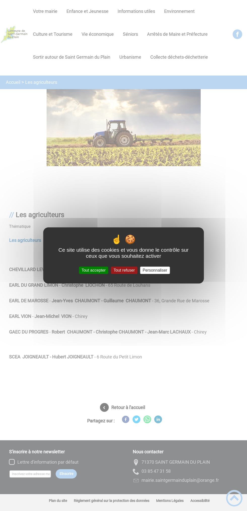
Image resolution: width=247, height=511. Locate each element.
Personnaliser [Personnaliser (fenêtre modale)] (155, 270)
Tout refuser (124, 270)
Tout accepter (94, 270)
